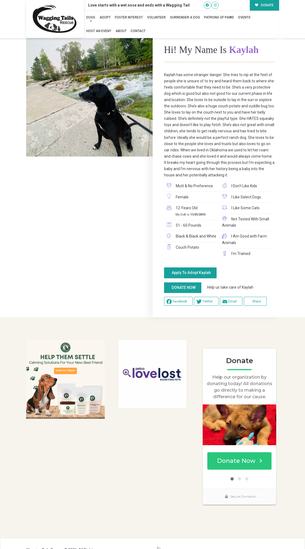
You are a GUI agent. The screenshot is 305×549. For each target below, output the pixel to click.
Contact (138, 31)
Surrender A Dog (185, 17)
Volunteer (156, 17)
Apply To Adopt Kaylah (191, 272)
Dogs (90, 17)
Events (244, 17)
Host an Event (98, 31)
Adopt (105, 17)
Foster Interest (129, 17)
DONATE (264, 5)
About (121, 31)
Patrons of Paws (219, 17)
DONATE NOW (184, 287)
